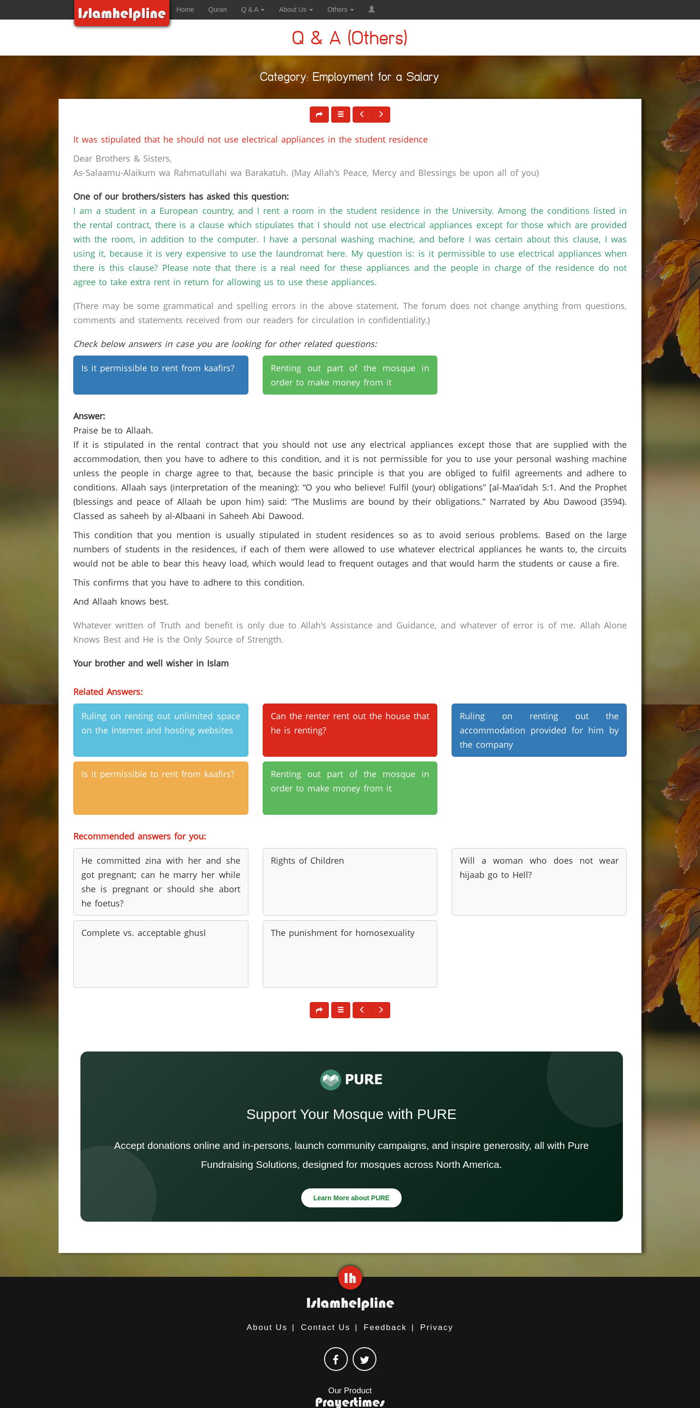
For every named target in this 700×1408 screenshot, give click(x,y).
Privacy (437, 1327)
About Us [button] (296, 9)
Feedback (385, 1327)
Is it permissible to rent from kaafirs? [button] (158, 368)
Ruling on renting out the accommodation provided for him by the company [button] (539, 730)
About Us (266, 1327)
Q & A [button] (253, 9)
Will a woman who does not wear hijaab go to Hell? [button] (539, 867)
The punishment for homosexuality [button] (342, 932)
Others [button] (340, 9)
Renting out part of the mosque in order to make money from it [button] (350, 375)
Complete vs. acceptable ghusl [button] (143, 932)
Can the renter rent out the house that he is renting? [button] (350, 723)
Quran (217, 9)
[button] (371, 9)
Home (185, 9)
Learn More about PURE (351, 1198)
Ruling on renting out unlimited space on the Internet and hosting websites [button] (160, 723)
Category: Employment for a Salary (350, 78)
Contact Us (325, 1327)
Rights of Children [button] (307, 860)
